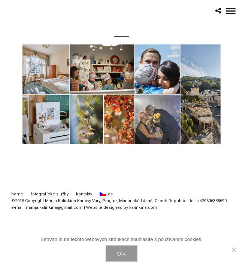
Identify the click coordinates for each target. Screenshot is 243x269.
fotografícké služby (50, 194)
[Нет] (233, 249)
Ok (121, 253)
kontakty (84, 194)
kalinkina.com (143, 207)
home (17, 194)
